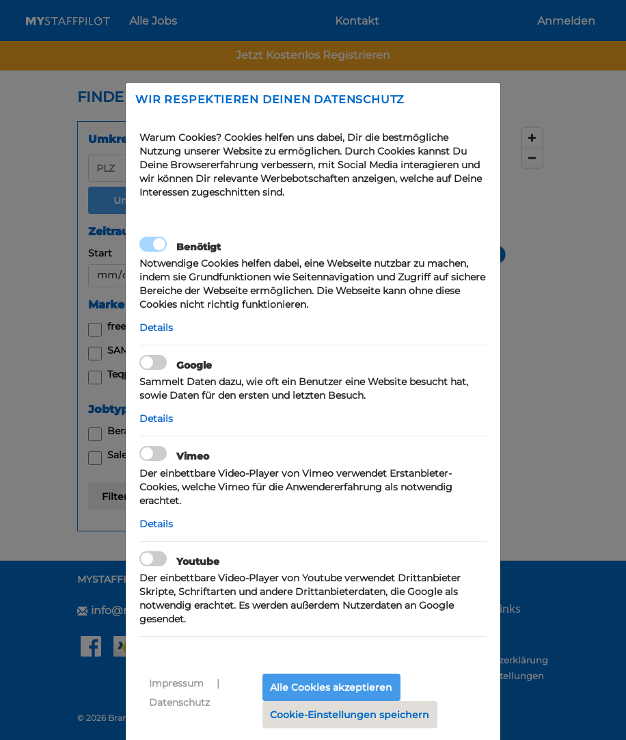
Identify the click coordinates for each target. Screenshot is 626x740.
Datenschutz (179, 702)
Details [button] (156, 327)
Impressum (176, 683)
